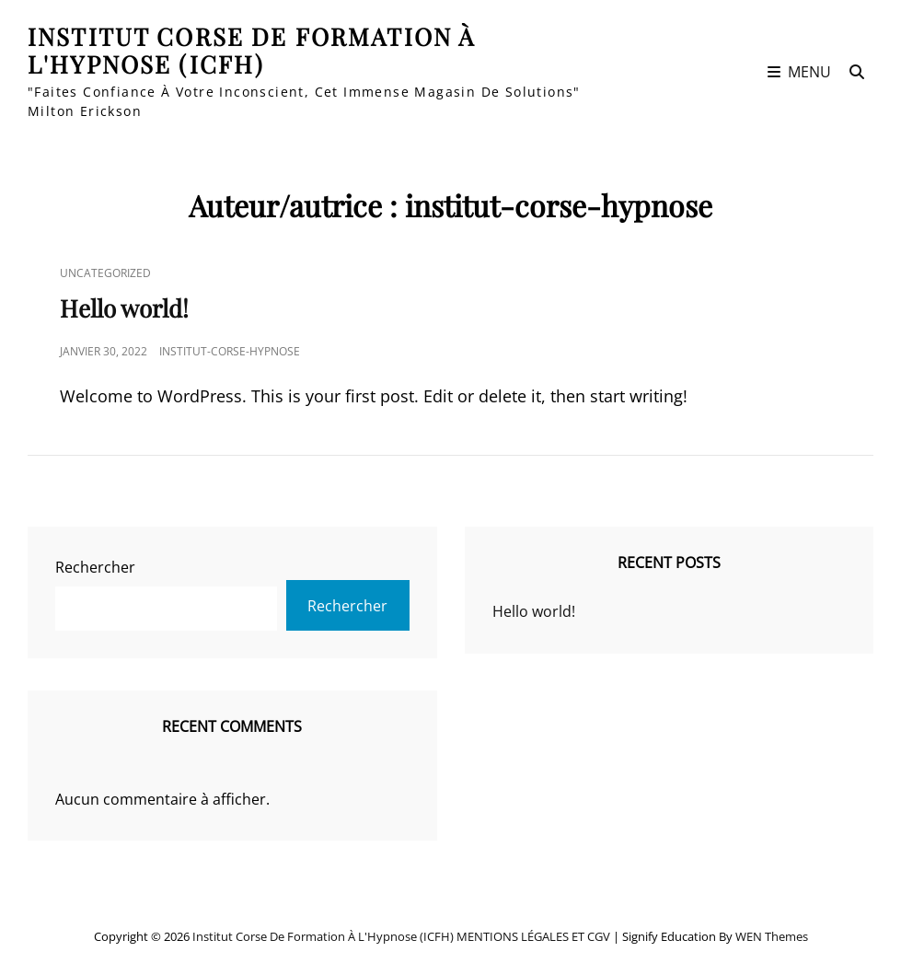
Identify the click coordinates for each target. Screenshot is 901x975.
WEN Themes (771, 936)
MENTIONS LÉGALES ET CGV (533, 936)
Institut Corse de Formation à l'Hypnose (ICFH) (251, 50)
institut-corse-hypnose (229, 351)
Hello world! (124, 308)
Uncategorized (105, 273)
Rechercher (95, 567)
